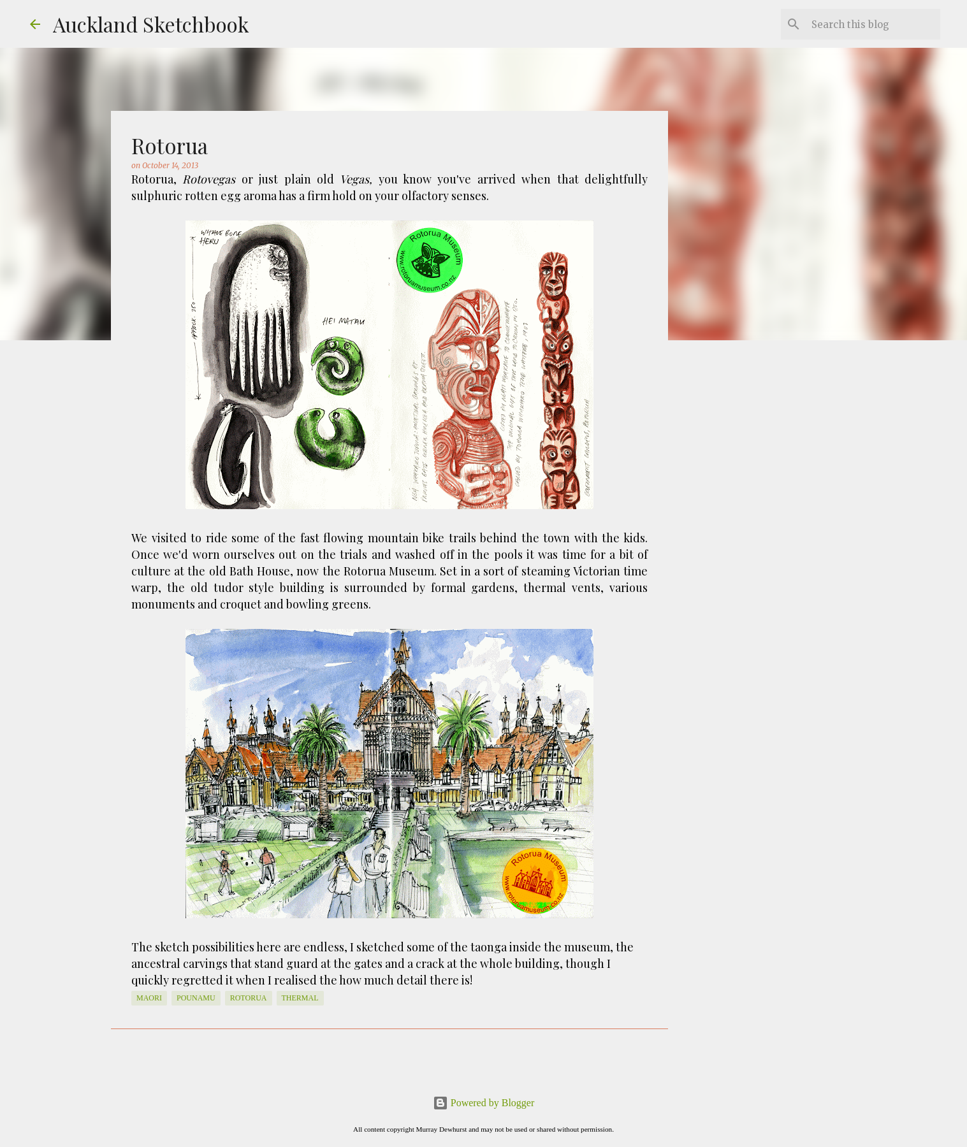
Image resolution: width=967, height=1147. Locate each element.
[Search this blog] (873, 24)
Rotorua (248, 997)
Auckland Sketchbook (151, 24)
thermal (300, 997)
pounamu (196, 997)
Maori (149, 997)
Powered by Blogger (484, 1102)
